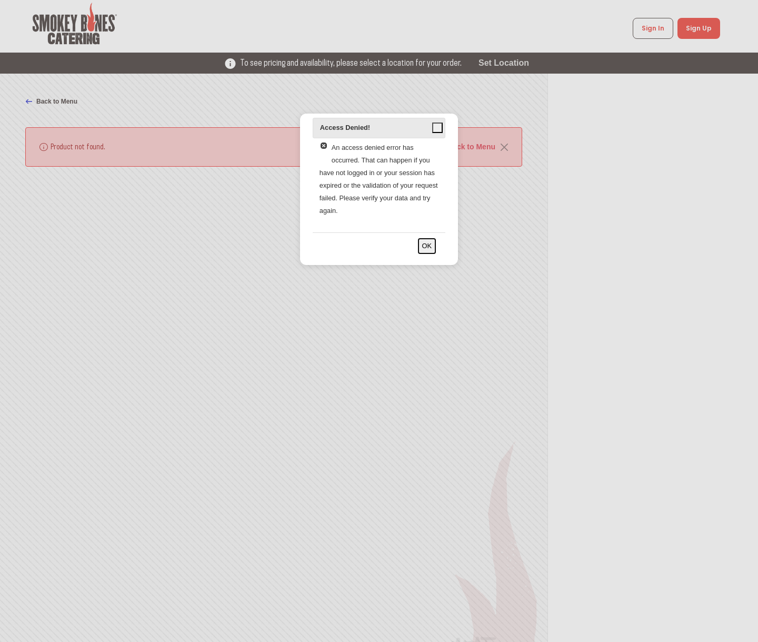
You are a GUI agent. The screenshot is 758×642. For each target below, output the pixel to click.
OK (427, 246)
